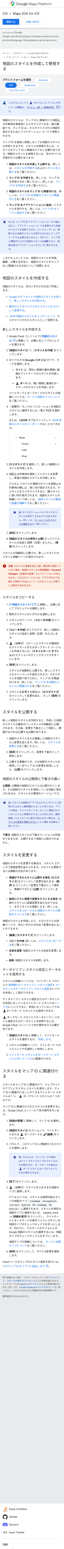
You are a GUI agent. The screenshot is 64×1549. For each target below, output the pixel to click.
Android (43, 80)
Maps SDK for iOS (26, 14)
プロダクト (18, 53)
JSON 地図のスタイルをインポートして (32, 316)
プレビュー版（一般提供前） (40, 107)
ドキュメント (13, 57)
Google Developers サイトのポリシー (36, 1287)
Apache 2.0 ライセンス (30, 1284)
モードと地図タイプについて (43, 396)
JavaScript (30, 85)
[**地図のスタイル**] (21, 604)
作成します (44, 1039)
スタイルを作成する (25, 168)
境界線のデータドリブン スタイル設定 (30, 985)
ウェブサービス (17, 90)
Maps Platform (33, 4)
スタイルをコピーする (22, 910)
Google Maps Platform (38, 53)
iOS (5, 14)
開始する (10, 21)
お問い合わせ (32, 21)
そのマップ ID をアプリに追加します (24, 1266)
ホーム (6, 53)
